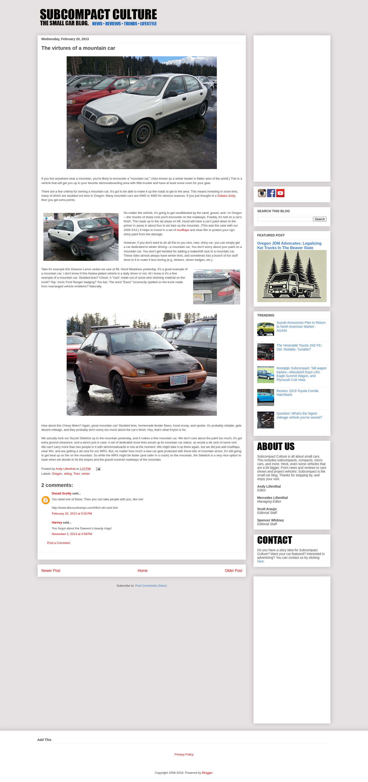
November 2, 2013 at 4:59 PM (72, 534)
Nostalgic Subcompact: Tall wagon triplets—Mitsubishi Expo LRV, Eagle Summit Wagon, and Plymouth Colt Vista (302, 374)
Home (143, 571)
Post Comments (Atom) (151, 585)
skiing (68, 473)
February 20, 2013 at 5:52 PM (72, 513)
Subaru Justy (226, 195)
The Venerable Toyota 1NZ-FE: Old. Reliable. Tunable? (299, 347)
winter (86, 473)
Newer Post (50, 571)
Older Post (233, 571)
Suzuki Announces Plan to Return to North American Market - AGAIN (301, 326)
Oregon (57, 473)
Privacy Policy (184, 754)
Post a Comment (58, 543)
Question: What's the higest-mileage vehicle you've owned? (299, 415)
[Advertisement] (292, 107)
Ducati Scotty (61, 493)
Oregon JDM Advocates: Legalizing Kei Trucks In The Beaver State (289, 245)
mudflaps (183, 230)
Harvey (57, 522)
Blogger (207, 772)
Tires (76, 473)
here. (261, 561)
